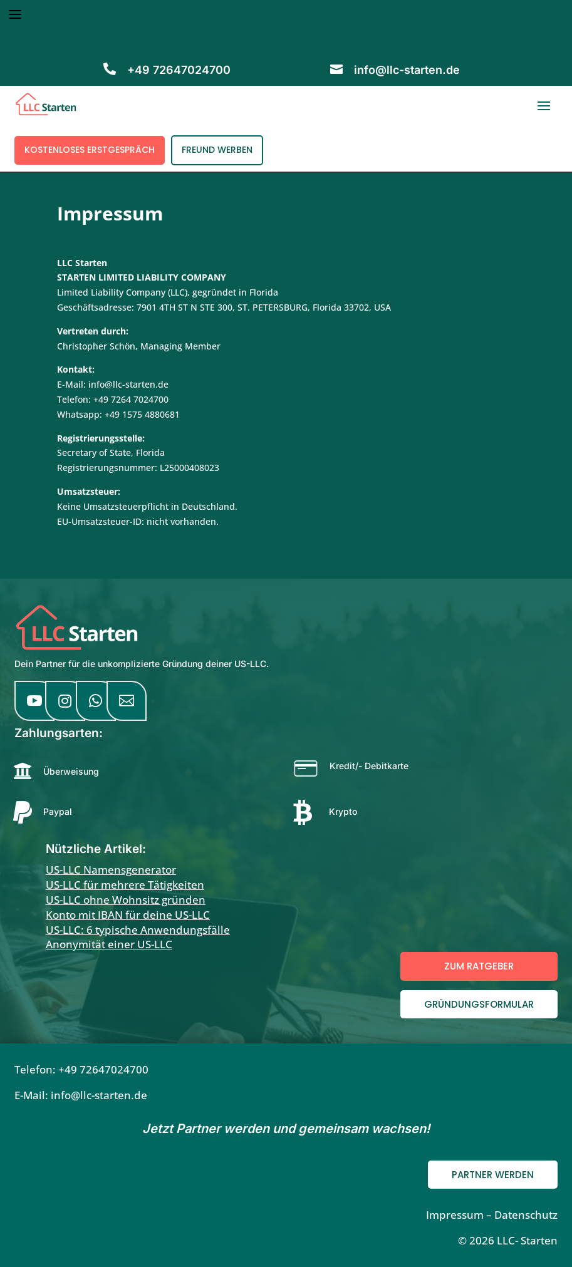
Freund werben (217, 149)
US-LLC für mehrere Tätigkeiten (125, 884)
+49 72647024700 (103, 1069)
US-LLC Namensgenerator (111, 869)
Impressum (455, 1215)
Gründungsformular (479, 1004)
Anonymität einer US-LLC (109, 944)
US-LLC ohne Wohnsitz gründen (125, 899)
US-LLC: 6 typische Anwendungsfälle (138, 930)
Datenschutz (526, 1215)
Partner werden (493, 1174)
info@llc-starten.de (407, 69)
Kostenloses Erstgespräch (89, 149)
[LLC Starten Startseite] (77, 648)
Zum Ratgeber (479, 966)
